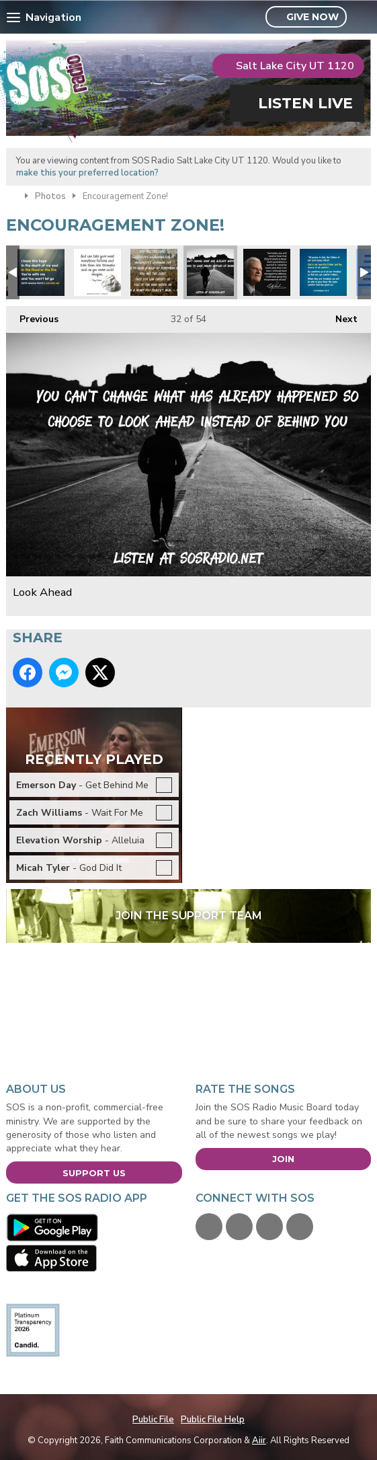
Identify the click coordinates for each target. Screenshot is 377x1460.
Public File (153, 1420)
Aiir (259, 1440)
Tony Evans (97, 272)
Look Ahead (210, 272)
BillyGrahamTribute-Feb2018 (266, 272)
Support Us (94, 1172)
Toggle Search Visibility (362, 17)
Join (283, 1158)
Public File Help (213, 1420)
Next (340, 315)
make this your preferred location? (87, 173)
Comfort (323, 272)
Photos (50, 196)
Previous (32, 315)
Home (12, 195)
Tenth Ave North (41, 272)
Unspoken (153, 272)
